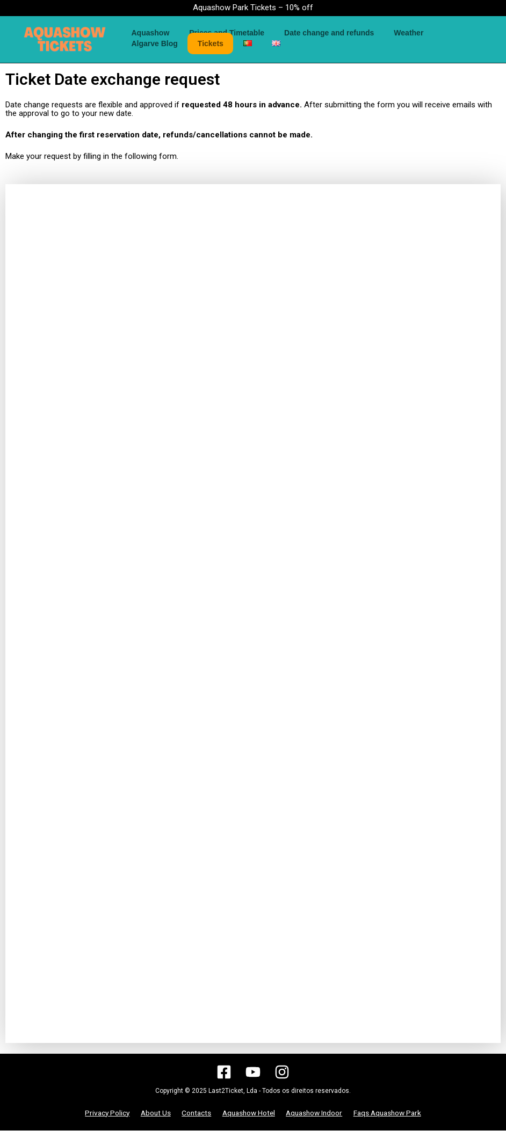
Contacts (194, 1113)
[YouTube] (253, 1071)
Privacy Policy (110, 1113)
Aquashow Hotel (245, 1113)
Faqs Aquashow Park (384, 1113)
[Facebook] (224, 1071)
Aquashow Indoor (311, 1113)
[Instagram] (282, 1071)
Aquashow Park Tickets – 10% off (253, 7)
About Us (156, 1113)
